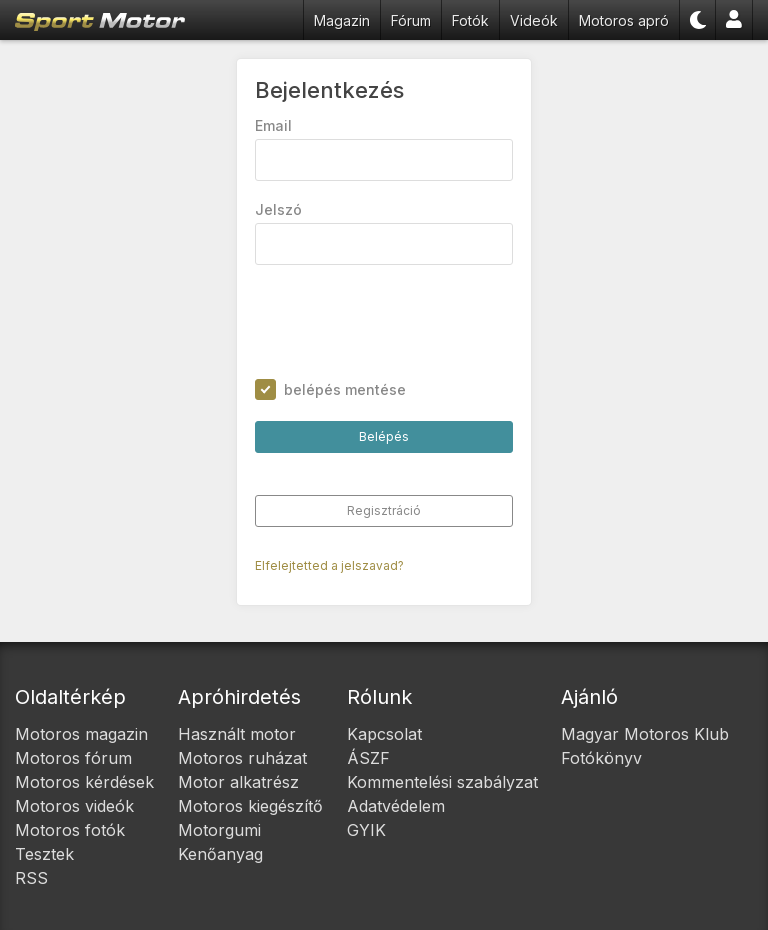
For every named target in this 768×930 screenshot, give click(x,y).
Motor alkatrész (238, 782)
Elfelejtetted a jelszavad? (329, 565)
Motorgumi (219, 830)
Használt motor (237, 734)
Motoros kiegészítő (250, 806)
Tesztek (44, 854)
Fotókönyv (601, 758)
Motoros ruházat (242, 758)
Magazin (342, 20)
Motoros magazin (81, 734)
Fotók (470, 20)
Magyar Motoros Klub (645, 734)
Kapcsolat (384, 734)
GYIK (366, 830)
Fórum (411, 20)
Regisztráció (384, 510)
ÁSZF (368, 758)
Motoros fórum (73, 758)
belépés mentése (345, 389)
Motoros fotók (70, 830)
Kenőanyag (220, 854)
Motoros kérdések (84, 782)
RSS (31, 878)
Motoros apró (624, 20)
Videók (534, 20)
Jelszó (278, 209)
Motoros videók (74, 806)
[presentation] (407, 322)
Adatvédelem (396, 806)
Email (273, 125)
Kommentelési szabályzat (442, 782)
